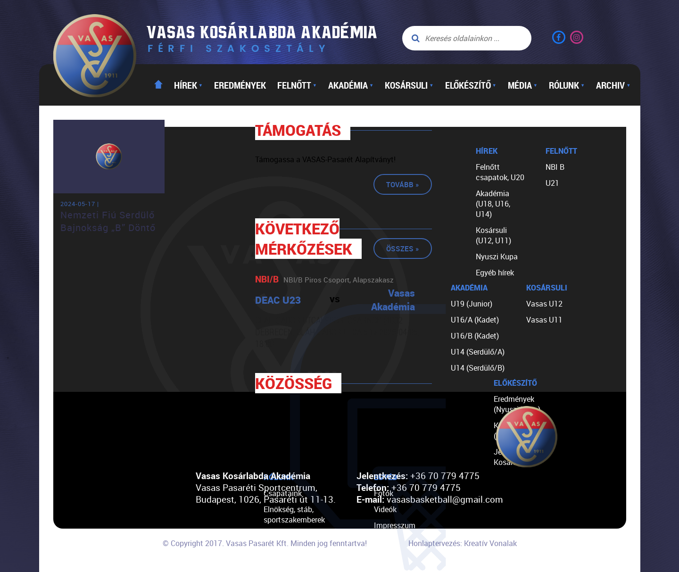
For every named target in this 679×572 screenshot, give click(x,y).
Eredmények (240, 84)
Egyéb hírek (495, 272)
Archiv (613, 84)
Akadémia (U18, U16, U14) (493, 203)
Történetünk (284, 536)
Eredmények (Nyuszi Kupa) (517, 404)
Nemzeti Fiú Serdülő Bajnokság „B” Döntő (108, 221)
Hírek (188, 84)
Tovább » (402, 184)
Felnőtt (297, 84)
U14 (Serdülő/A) (478, 352)
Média (523, 84)
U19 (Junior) (471, 303)
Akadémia (350, 84)
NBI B (555, 167)
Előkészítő (471, 84)
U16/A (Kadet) (475, 320)
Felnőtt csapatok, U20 (500, 172)
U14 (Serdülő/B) (478, 368)
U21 (552, 183)
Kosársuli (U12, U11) (493, 235)
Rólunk (567, 84)
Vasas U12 (544, 303)
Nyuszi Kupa (497, 256)
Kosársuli (409, 84)
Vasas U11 (544, 320)
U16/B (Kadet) (475, 336)
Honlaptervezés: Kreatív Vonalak (462, 543)
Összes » (402, 248)
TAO (270, 552)
